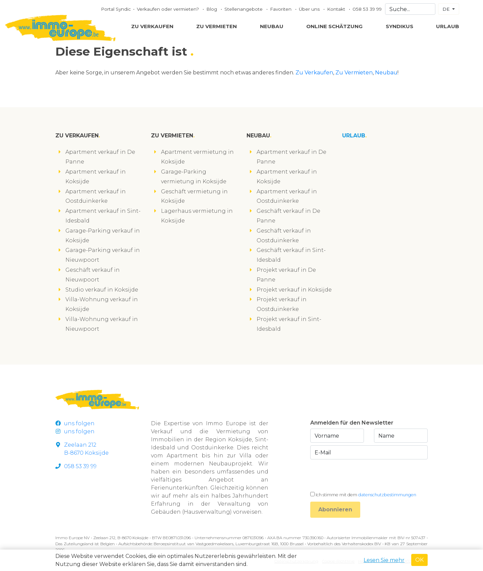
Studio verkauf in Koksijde (101, 290)
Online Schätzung (334, 26)
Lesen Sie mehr (384, 560)
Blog (212, 9)
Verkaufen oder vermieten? (168, 9)
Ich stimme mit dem (366, 494)
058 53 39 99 (367, 9)
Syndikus (399, 26)
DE (446, 9)
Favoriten (281, 9)
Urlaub (447, 26)
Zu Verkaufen (152, 26)
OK (419, 560)
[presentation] (361, 475)
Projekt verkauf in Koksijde (294, 290)
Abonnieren (335, 509)
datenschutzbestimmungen (387, 494)
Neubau (271, 26)
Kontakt (336, 9)
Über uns (310, 9)
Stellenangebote (244, 9)
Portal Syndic (116, 9)
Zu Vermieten (216, 26)
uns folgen (75, 423)
